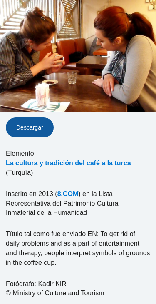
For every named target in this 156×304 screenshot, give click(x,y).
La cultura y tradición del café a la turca (68, 163)
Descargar (29, 127)
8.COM (68, 193)
